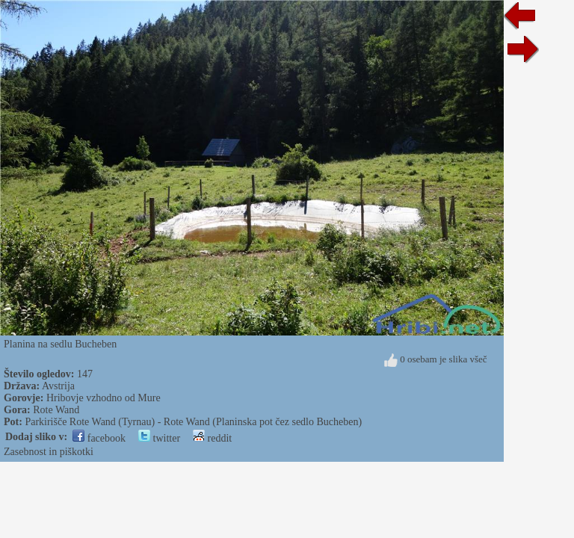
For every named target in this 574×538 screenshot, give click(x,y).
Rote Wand (56, 409)
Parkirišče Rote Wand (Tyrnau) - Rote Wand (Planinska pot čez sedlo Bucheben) (193, 421)
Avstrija (58, 386)
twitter (159, 438)
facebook (99, 438)
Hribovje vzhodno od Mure (103, 398)
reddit (212, 438)
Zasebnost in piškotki (48, 451)
